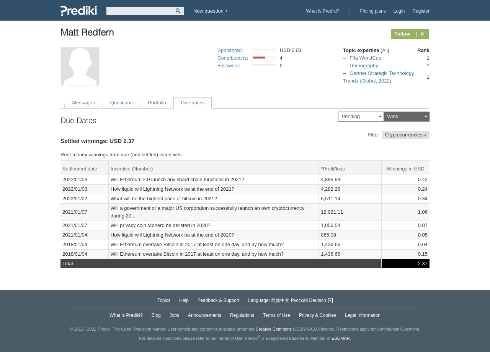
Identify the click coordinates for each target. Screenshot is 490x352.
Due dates (192, 102)
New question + (210, 11)
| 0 (419, 34)
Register (421, 11)
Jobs (174, 315)
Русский (299, 300)
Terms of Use (276, 315)
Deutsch (317, 300)
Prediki (78, 11)
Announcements (204, 315)
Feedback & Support (218, 300)
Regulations (242, 315)
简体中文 (280, 300)
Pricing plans (372, 11)
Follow (402, 34)
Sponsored (229, 50)
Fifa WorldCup (365, 58)
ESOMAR (341, 338)
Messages (83, 102)
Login (399, 11)
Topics (163, 300)
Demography (364, 65)
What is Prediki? (323, 11)
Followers (228, 65)
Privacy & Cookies (317, 315)
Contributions (232, 58)
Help (184, 300)
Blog (156, 315)
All (384, 50)
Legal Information (363, 315)
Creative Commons (274, 329)
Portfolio (157, 102)
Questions (121, 102)
